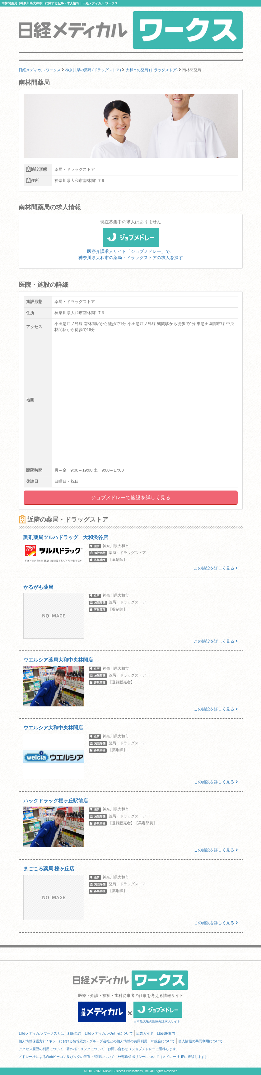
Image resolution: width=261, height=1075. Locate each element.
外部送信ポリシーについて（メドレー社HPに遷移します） (163, 1057)
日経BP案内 (166, 1033)
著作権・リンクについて (85, 1049)
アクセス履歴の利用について (41, 1049)
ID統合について (163, 1041)
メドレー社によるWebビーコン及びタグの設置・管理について (66, 1057)
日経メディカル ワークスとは (41, 1033)
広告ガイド (144, 1033)
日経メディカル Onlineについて (109, 1033)
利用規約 (74, 1033)
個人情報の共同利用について (200, 1041)
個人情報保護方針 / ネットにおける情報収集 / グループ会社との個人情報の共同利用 (83, 1041)
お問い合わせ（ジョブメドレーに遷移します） (143, 1049)
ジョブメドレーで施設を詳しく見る (130, 497)
